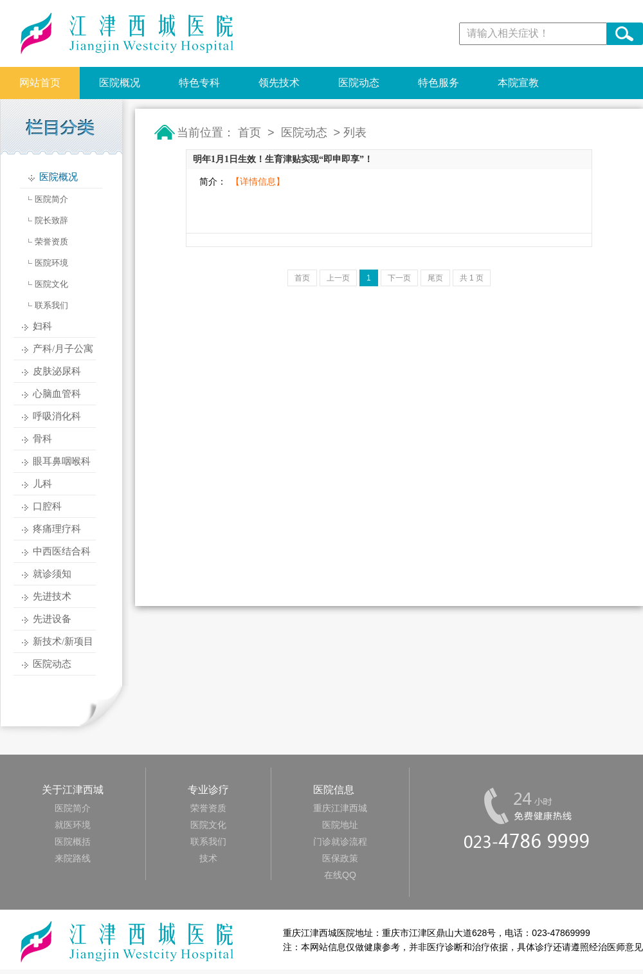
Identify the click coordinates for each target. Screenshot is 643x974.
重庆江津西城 (340, 808)
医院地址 (340, 825)
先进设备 (52, 619)
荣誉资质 (51, 241)
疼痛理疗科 (57, 529)
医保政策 (340, 858)
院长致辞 (51, 220)
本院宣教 (518, 82)
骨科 (42, 439)
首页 (249, 132)
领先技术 (279, 82)
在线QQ (340, 875)
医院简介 (51, 199)
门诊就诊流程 (340, 841)
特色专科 (199, 82)
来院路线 (73, 858)
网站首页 (39, 82)
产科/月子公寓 (63, 349)
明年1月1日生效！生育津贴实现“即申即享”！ (283, 159)
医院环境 (51, 263)
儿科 (42, 484)
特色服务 (438, 82)
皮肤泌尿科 (57, 371)
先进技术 (52, 596)
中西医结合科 (62, 551)
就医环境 (73, 825)
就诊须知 (52, 574)
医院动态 (358, 82)
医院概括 (73, 841)
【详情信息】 (258, 182)
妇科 (42, 326)
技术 (208, 858)
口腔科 (47, 506)
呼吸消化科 (57, 416)
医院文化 (51, 284)
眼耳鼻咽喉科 (62, 461)
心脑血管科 (57, 394)
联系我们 (51, 305)
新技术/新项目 (63, 641)
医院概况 (119, 82)
